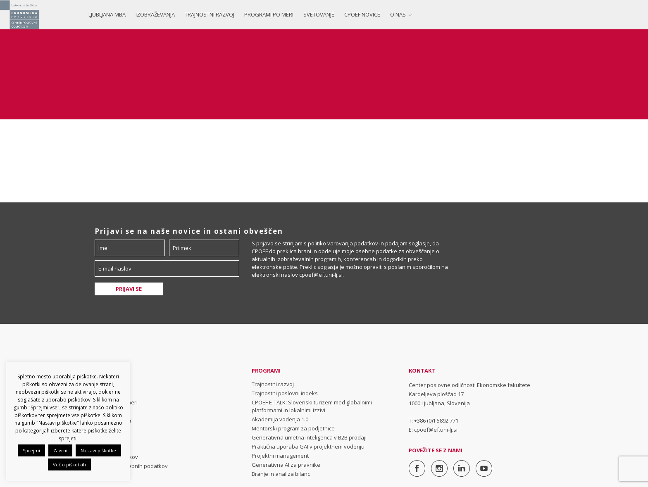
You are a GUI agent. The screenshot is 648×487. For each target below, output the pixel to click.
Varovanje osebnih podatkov (131, 466)
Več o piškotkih (69, 464)
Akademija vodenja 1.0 (280, 419)
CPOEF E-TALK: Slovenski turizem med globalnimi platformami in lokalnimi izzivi (312, 406)
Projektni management (280, 455)
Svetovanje (318, 14)
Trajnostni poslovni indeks (285, 393)
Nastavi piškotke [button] (98, 450)
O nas (398, 14)
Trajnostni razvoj (209, 14)
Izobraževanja (155, 14)
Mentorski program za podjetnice (293, 428)
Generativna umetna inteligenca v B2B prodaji (309, 437)
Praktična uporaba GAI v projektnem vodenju (308, 446)
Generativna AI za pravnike (286, 464)
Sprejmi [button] (31, 450)
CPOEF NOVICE (362, 14)
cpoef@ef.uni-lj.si (321, 274)
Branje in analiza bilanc (281, 473)
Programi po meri (268, 14)
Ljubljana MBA (107, 14)
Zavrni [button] (60, 450)
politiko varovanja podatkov (343, 243)
